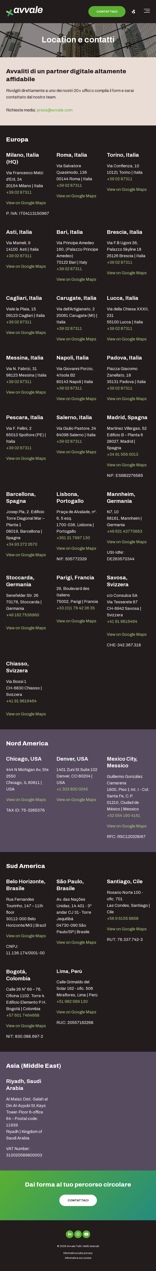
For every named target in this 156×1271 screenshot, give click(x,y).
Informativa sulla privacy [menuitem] (78, 1253)
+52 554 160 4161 (123, 815)
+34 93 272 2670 (21, 544)
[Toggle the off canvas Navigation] (147, 11)
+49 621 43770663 (124, 531)
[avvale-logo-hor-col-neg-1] (24, 11)
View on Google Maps (26, 203)
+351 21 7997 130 (73, 538)
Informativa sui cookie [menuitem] (78, 1258)
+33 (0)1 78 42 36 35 (75, 608)
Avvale (71, 1246)
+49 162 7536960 (22, 615)
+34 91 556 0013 (122, 454)
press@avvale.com (55, 110)
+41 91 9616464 (122, 621)
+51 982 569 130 (72, 1001)
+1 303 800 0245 (72, 789)
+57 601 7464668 (22, 1015)
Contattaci (106, 11)
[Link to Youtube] (86, 1234)
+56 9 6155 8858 (123, 918)
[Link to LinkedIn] (70, 1234)
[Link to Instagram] (78, 1234)
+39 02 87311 (19, 192)
